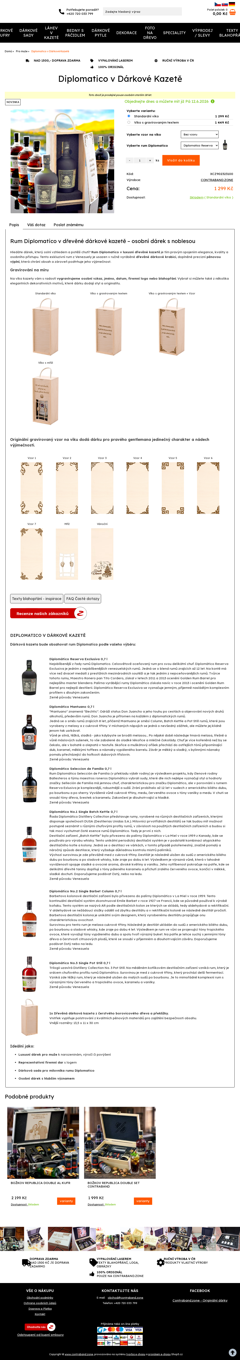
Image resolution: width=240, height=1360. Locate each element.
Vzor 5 (173, 458)
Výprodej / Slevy (202, 33)
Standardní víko (146, 116)
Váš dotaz (36, 224)
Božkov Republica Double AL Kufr (40, 1183)
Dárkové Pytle (101, 33)
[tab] (14, 225)
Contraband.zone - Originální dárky (200, 1300)
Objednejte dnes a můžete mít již (169, 101)
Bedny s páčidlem (75, 33)
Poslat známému (68, 224)
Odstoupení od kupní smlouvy (40, 1335)
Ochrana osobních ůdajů (40, 1303)
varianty (66, 1201)
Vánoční (102, 524)
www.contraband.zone (79, 1354)
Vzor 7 (31, 524)
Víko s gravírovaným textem (156, 122)
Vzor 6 (208, 458)
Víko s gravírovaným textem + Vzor (172, 293)
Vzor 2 (67, 458)
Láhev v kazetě (51, 33)
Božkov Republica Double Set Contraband (114, 1184)
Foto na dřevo (150, 33)
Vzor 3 (102, 458)
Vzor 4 (137, 458)
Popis (14, 224)
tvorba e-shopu (135, 1354)
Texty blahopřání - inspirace (36, 598)
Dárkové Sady (28, 33)
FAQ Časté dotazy (82, 598)
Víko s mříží (45, 362)
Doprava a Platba (40, 1308)
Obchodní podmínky (40, 1297)
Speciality (174, 32)
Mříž (67, 524)
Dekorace (126, 32)
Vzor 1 (32, 458)
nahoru (234, 1354)
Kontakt (40, 1314)
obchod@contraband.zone (125, 1297)
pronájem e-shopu (159, 1354)
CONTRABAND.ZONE (217, 180)
